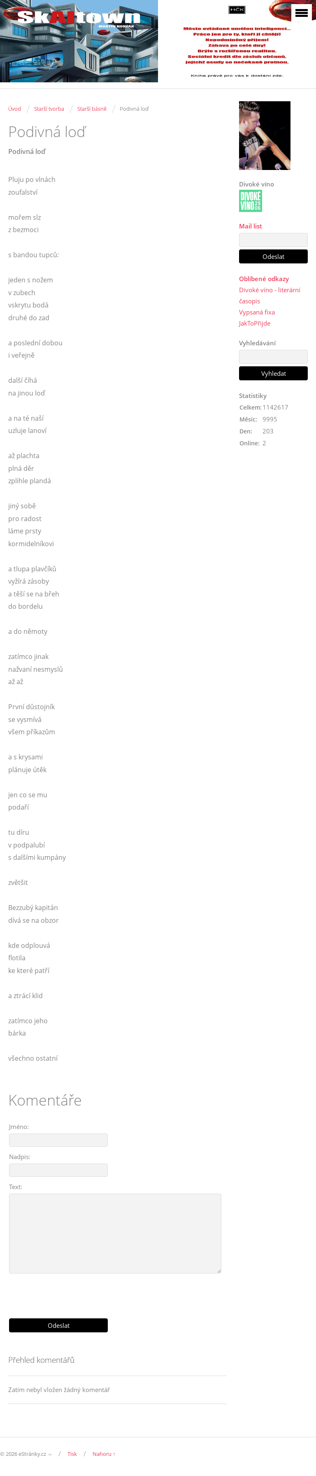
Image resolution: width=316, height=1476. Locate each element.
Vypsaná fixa (257, 312)
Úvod (14, 108)
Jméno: (19, 1126)
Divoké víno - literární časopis (269, 295)
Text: (15, 1187)
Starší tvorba (49, 108)
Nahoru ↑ (104, 1453)
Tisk (72, 1453)
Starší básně (92, 108)
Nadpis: (19, 1156)
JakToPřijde (254, 323)
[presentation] (117, 1293)
